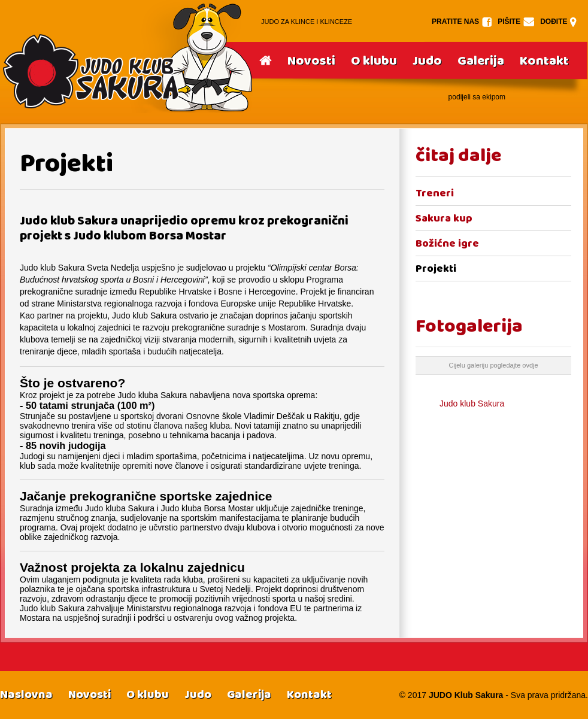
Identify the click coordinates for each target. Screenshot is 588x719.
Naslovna (26, 694)
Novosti (311, 61)
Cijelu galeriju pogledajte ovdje (493, 365)
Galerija (480, 61)
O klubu (374, 61)
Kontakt (544, 61)
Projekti (436, 268)
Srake (127, 56)
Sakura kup (444, 218)
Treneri (435, 193)
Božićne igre (447, 243)
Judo (427, 61)
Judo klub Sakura (472, 403)
